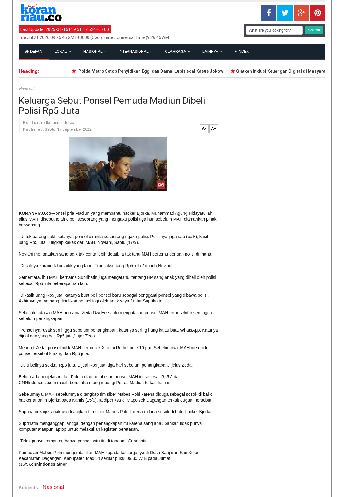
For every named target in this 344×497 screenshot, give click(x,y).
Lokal (63, 51)
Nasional (95, 51)
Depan (33, 51)
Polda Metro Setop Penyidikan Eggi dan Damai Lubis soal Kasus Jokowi (151, 71)
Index (242, 51)
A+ (213, 128)
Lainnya (212, 51)
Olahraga (177, 51)
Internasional (136, 51)
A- (204, 128)
